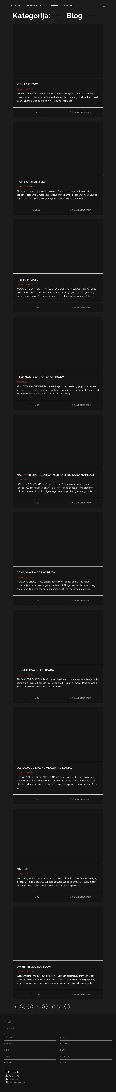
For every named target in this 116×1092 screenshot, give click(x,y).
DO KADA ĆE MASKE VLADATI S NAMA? (44, 768)
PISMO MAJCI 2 (27, 279)
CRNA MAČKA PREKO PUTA (36, 572)
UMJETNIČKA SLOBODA (34, 966)
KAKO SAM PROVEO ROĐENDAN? (40, 377)
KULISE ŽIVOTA (28, 84)
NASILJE (23, 869)
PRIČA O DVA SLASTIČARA (35, 670)
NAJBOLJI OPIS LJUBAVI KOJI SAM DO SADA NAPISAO (55, 475)
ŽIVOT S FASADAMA (31, 182)
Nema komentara (81, 112)
